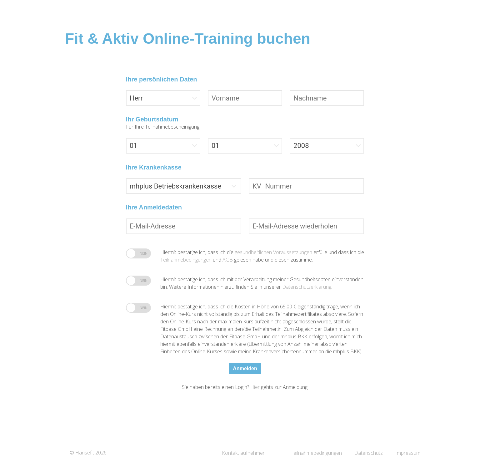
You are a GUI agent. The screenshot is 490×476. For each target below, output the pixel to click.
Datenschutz (368, 452)
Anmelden (245, 368)
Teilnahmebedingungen (186, 259)
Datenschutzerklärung (306, 286)
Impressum (407, 452)
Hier (255, 387)
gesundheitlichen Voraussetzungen (274, 252)
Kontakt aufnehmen (244, 452)
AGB (227, 259)
